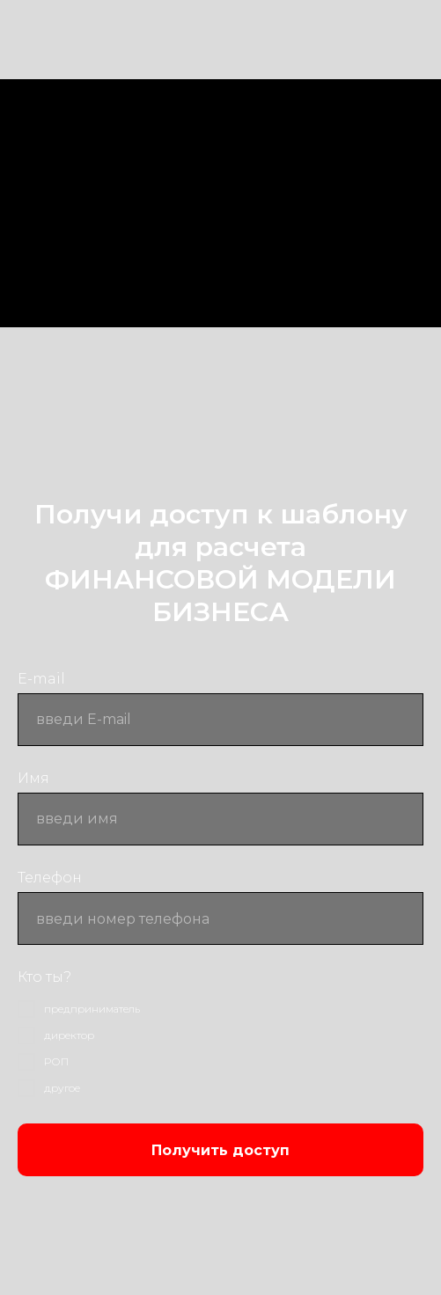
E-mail (41, 678)
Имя (33, 778)
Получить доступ (220, 1150)
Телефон (50, 877)
